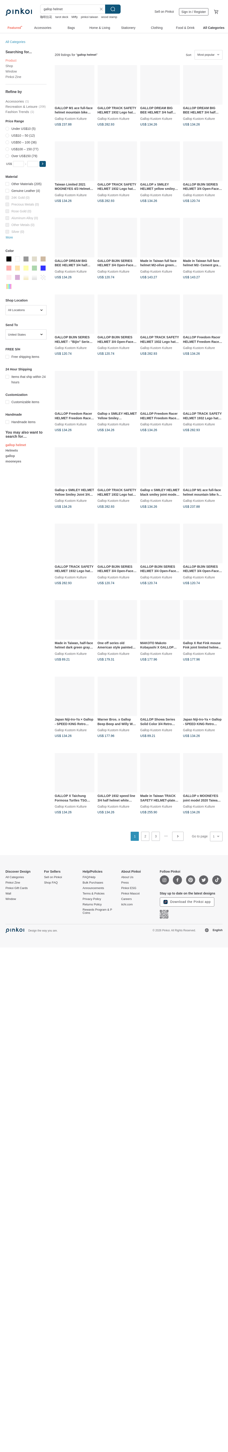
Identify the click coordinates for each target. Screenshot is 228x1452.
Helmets (11, 450)
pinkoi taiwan (89, 17)
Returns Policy (92, 904)
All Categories (15, 42)
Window (11, 71)
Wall (8, 893)
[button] (42, 164)
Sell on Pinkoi (164, 11)
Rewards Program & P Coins (97, 911)
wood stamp (109, 17)
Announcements (93, 888)
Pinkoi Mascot (130, 893)
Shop (9, 66)
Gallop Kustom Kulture (71, 118)
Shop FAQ (51, 882)
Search (113, 9)
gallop (10, 456)
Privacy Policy (92, 899)
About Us (127, 877)
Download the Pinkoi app (187, 902)
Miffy (74, 17)
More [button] (9, 237)
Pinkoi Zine (13, 77)
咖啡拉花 (46, 17)
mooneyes (13, 461)
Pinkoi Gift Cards (16, 888)
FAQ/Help (89, 877)
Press (125, 882)
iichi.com (127, 904)
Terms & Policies (93, 893)
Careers (126, 899)
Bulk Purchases (93, 882)
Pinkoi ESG (128, 888)
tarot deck (61, 17)
